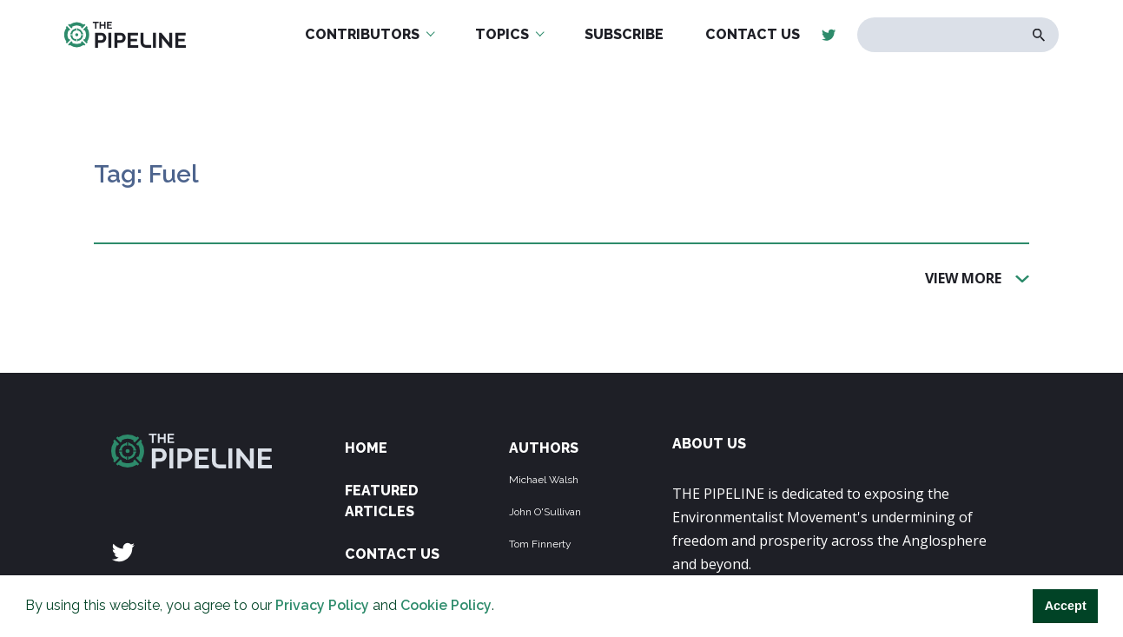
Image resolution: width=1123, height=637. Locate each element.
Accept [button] (1066, 606)
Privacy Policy (322, 605)
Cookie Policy (446, 605)
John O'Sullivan (545, 512)
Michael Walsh (543, 480)
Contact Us (392, 554)
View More (963, 277)
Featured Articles (382, 501)
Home (366, 448)
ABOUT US (709, 443)
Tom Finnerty (540, 544)
